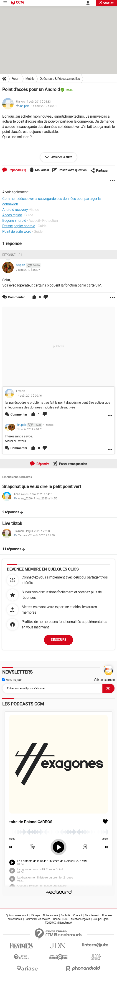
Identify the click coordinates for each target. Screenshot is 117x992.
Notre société (50, 915)
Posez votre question (72, 170)
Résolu (69, 90)
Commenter (18, 414)
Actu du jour (12, 680)
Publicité (65, 915)
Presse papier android (18, 226)
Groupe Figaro (101, 919)
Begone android (14, 220)
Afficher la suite (61, 157)
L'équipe (35, 915)
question (106, 2)
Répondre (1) (17, 170)
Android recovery (15, 209)
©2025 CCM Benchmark (58, 922)
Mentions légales (80, 919)
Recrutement (92, 915)
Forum (16, 78)
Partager (99, 170)
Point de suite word (16, 231)
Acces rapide (12, 215)
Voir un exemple (104, 680)
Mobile (29, 78)
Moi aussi (42, 170)
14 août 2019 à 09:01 (44, 106)
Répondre (42, 464)
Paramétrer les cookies (37, 919)
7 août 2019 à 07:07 (28, 269)
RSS (66, 919)
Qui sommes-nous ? (17, 915)
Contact (77, 915)
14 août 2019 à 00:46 (29, 395)
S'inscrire (58, 639)
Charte (57, 919)
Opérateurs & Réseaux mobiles (60, 78)
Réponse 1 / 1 (12, 255)
